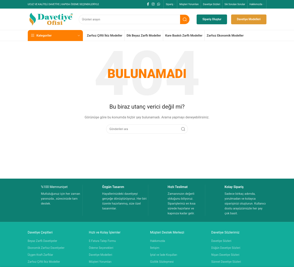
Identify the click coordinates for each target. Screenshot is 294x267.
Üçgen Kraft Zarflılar (40, 254)
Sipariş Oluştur (211, 19)
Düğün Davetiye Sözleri (225, 247)
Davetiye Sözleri (221, 241)
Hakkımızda (157, 241)
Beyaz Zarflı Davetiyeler (42, 241)
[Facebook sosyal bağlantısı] (148, 4)
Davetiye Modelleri (249, 19)
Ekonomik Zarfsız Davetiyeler (46, 247)
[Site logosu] (51, 19)
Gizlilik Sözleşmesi (162, 261)
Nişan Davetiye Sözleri (225, 254)
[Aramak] (134, 19)
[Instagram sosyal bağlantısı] (153, 4)
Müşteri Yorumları (100, 261)
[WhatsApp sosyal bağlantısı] (158, 4)
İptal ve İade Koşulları (163, 254)
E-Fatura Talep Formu (102, 241)
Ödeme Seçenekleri (101, 247)
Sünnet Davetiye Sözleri (226, 261)
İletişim (154, 247)
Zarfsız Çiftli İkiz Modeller (44, 261)
